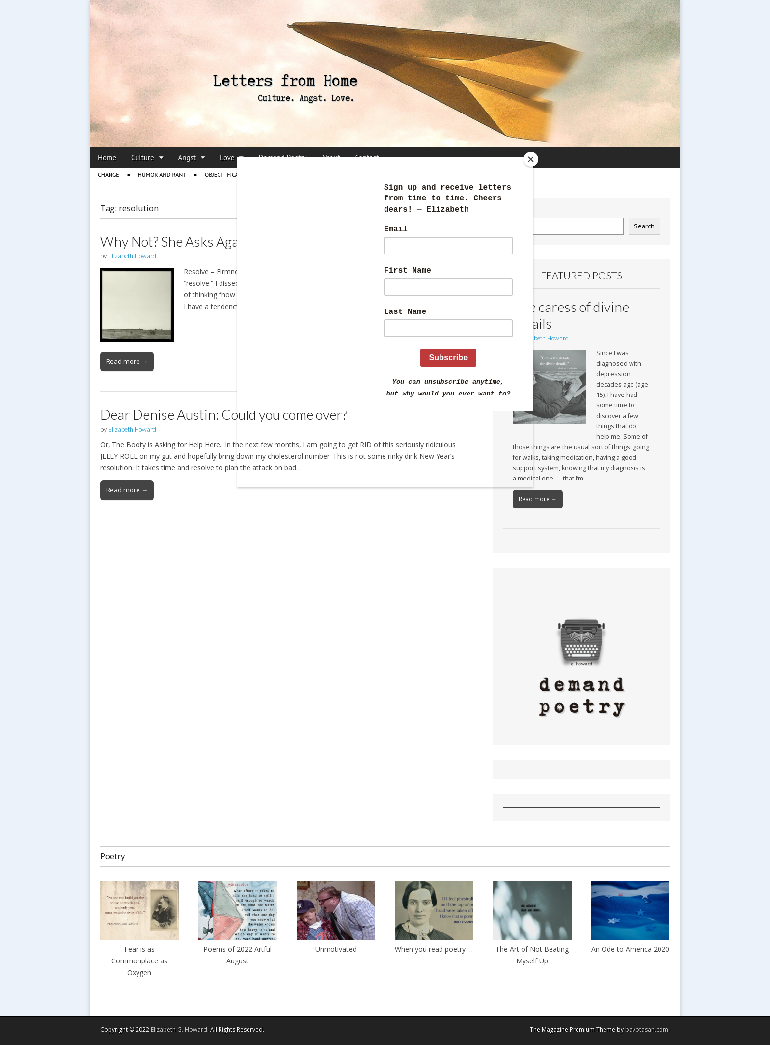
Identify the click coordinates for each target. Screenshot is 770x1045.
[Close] (530, 159)
